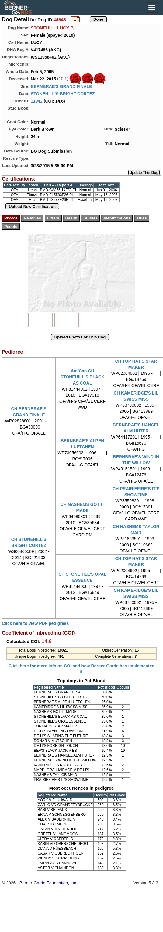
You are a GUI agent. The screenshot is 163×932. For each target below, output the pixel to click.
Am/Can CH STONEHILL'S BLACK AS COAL (83, 376)
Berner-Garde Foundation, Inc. (48, 882)
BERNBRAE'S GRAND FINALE (61, 86)
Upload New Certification (32, 206)
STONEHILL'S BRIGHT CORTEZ (63, 93)
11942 (37, 101)
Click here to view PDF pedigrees (35, 623)
